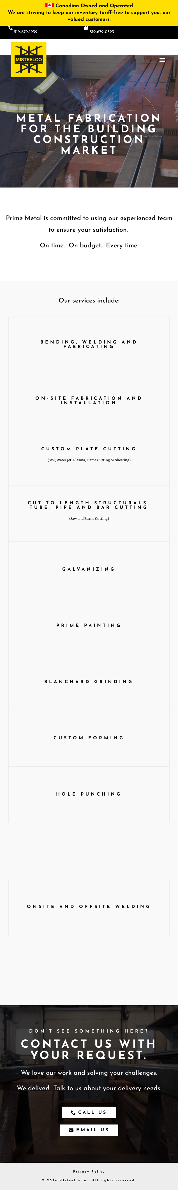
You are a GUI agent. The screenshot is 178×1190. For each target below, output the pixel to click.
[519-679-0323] (86, 28)
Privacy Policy (89, 1171)
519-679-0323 (102, 32)
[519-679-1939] (10, 28)
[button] (162, 59)
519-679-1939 (25, 32)
